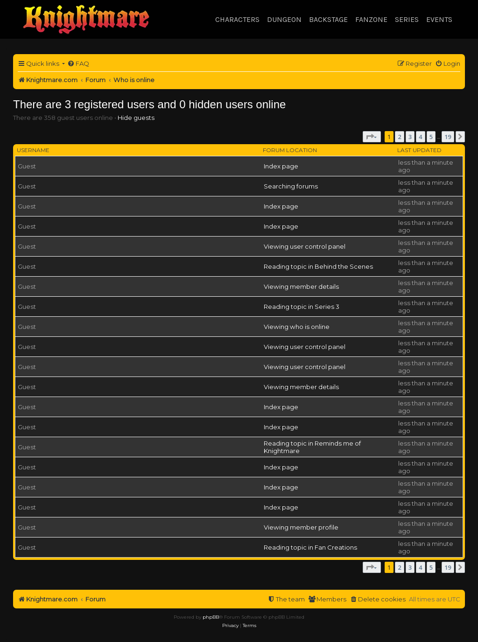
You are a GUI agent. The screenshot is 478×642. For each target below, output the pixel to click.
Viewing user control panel (304, 246)
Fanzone (371, 19)
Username (33, 150)
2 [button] (399, 137)
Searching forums (291, 186)
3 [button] (410, 137)
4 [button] (420, 137)
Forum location (290, 150)
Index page (281, 166)
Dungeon (284, 19)
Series (407, 19)
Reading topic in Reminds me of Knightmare (312, 447)
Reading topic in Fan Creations (310, 547)
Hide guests (136, 117)
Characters (237, 19)
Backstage (328, 19)
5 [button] (431, 137)
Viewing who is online (297, 326)
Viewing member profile (301, 527)
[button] (372, 136)
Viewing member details (301, 286)
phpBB (211, 617)
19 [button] (447, 137)
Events (439, 19)
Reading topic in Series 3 (301, 306)
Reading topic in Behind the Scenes (318, 266)
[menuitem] (78, 63)
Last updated (419, 150)
